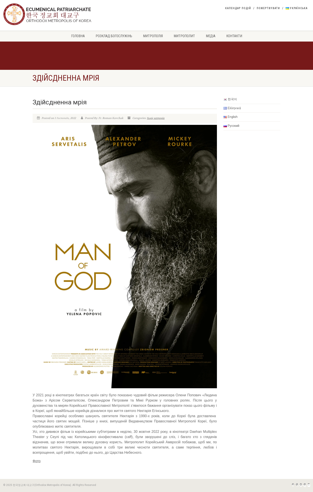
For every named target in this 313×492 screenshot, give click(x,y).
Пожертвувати (268, 8)
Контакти (234, 36)
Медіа (210, 36)
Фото (37, 461)
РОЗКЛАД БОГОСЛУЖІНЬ (114, 36)
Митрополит (184, 36)
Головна (78, 36)
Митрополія (153, 36)
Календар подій (238, 8)
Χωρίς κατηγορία (156, 118)
